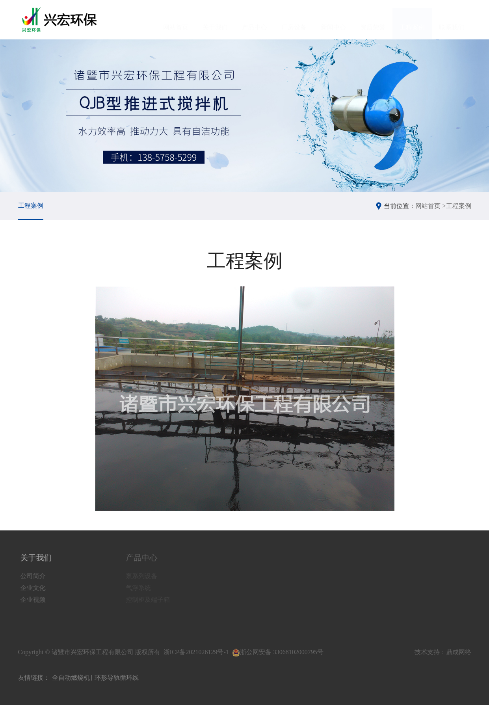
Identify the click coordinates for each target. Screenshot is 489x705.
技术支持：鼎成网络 (443, 652)
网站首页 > (430, 206)
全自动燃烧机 (71, 677)
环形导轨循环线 (117, 677)
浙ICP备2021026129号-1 (196, 652)
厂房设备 (294, 20)
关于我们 (215, 20)
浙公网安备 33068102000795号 (278, 652)
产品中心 (254, 20)
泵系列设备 (143, 576)
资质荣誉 (372, 20)
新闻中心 (333, 20)
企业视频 (33, 599)
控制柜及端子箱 (150, 599)
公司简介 (33, 576)
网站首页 (175, 20)
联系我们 (451, 20)
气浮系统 (140, 587)
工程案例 (412, 20)
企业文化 (33, 587)
